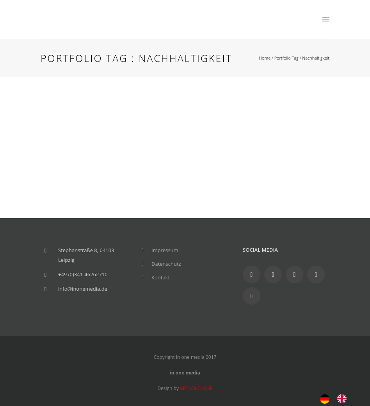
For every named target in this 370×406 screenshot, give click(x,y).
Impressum (164, 250)
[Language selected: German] (337, 398)
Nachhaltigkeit (315, 58)
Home (264, 58)
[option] (343, 398)
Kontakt (160, 277)
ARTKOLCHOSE (196, 388)
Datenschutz (166, 263)
